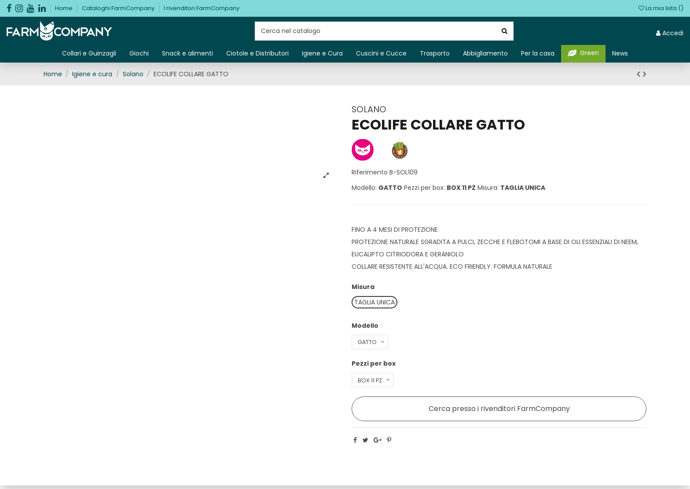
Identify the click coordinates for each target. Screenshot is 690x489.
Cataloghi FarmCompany (119, 8)
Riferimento (370, 172)
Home (64, 8)
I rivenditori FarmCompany (201, 8)
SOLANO (369, 109)
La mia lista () (661, 8)
